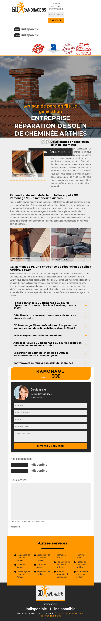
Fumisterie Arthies (42, 565)
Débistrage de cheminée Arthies (23, 574)
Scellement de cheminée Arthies (43, 557)
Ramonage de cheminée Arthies (23, 557)
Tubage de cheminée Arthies (81, 564)
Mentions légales (71, 613)
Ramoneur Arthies (22, 565)
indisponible (30, 29)
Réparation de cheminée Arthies (63, 564)
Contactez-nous (50, 616)
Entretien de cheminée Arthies (82, 574)
